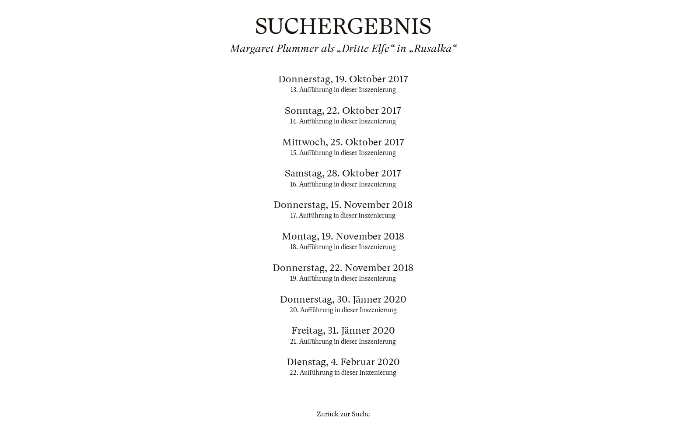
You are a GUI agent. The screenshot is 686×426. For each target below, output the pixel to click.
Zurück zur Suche (343, 414)
